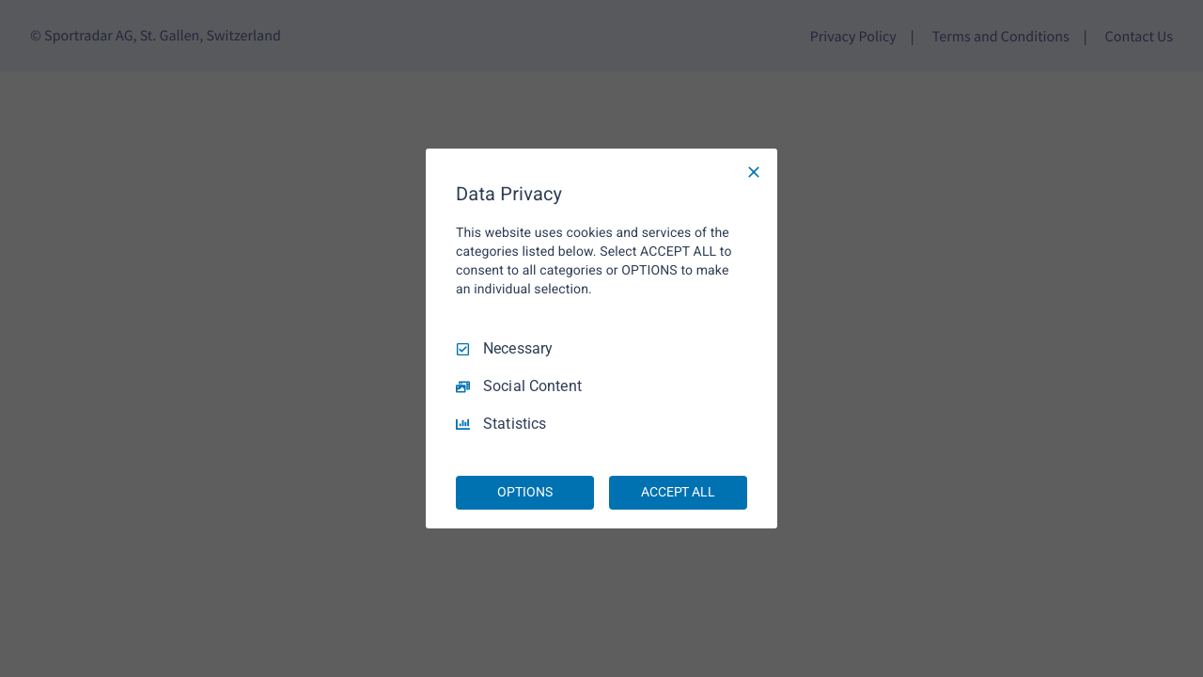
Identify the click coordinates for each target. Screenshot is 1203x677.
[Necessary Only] (753, 172)
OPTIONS (524, 491)
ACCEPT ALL (678, 491)
